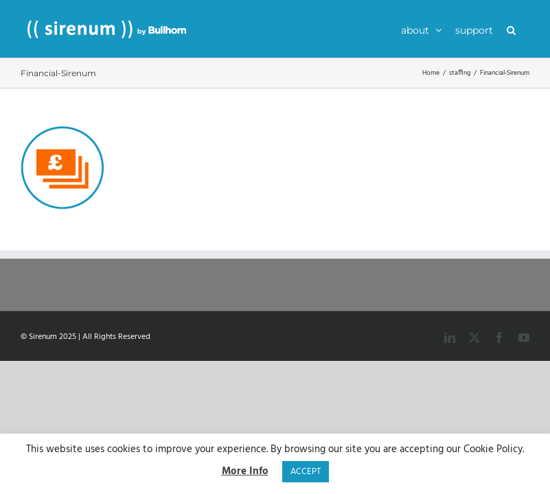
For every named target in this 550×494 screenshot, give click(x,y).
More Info (245, 472)
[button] (511, 29)
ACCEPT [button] (305, 471)
